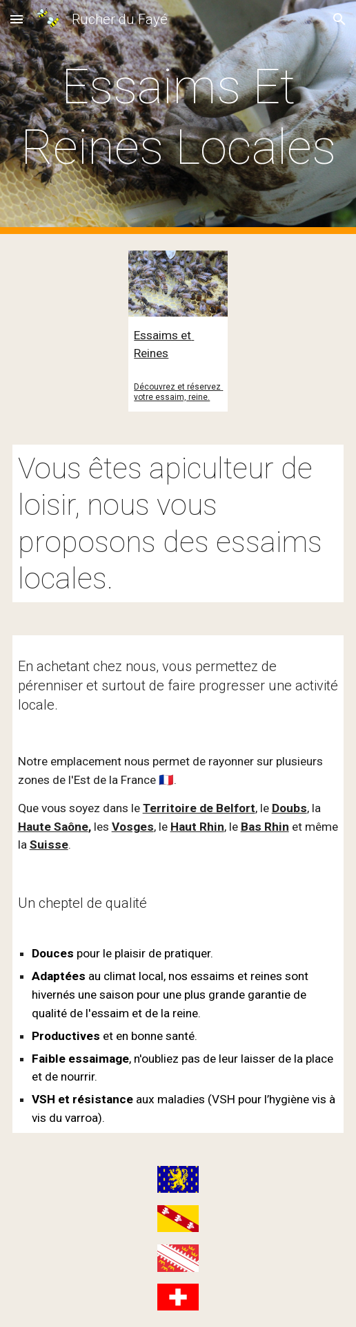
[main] (178, 117)
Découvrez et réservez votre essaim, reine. (178, 391)
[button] (16, 19)
